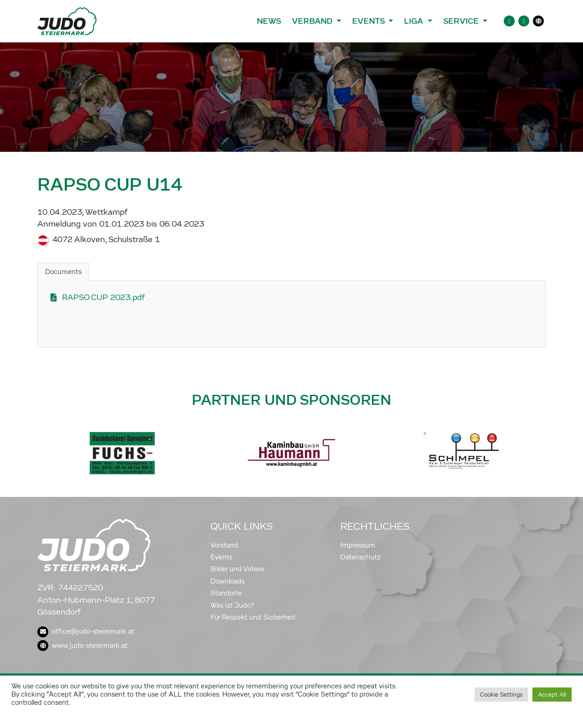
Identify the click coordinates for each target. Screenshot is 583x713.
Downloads (227, 581)
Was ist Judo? (232, 605)
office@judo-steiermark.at (85, 631)
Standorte (226, 593)
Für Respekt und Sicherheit (253, 617)
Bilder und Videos (237, 569)
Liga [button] (414, 21)
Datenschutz (360, 557)
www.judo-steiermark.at (82, 645)
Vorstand (224, 545)
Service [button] (462, 21)
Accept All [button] (552, 694)
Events (221, 557)
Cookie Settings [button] (501, 694)
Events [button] (369, 21)
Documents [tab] (63, 272)
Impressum (357, 545)
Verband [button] (313, 21)
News (269, 21)
